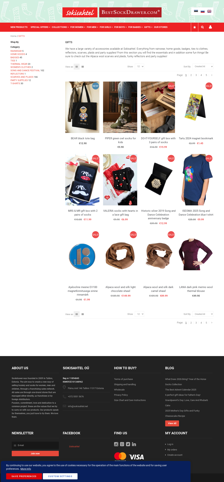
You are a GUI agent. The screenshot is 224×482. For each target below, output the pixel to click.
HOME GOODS (17, 54)
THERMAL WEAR (18, 64)
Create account (174, 455)
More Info (25, 468)
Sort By (187, 66)
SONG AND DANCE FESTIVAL (25, 70)
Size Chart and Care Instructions (130, 400)
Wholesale (119, 389)
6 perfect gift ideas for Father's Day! (182, 395)
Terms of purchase (123, 379)
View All (172, 423)
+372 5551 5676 (76, 396)
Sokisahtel (74, 446)
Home (13, 36)
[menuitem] (20, 27)
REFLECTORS (17, 73)
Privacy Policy (121, 395)
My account (210, 27)
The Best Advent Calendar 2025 (180, 389)
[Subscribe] (35, 453)
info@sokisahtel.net (78, 406)
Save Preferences (24, 476)
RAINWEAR (16, 51)
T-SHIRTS (15, 83)
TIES (12, 60)
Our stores (160, 27)
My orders (172, 449)
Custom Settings (60, 476)
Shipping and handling (125, 384)
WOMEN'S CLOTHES (20, 67)
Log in (170, 444)
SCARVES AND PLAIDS (21, 77)
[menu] (90, 27)
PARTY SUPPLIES (19, 80)
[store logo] (79, 12)
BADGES (14, 57)
